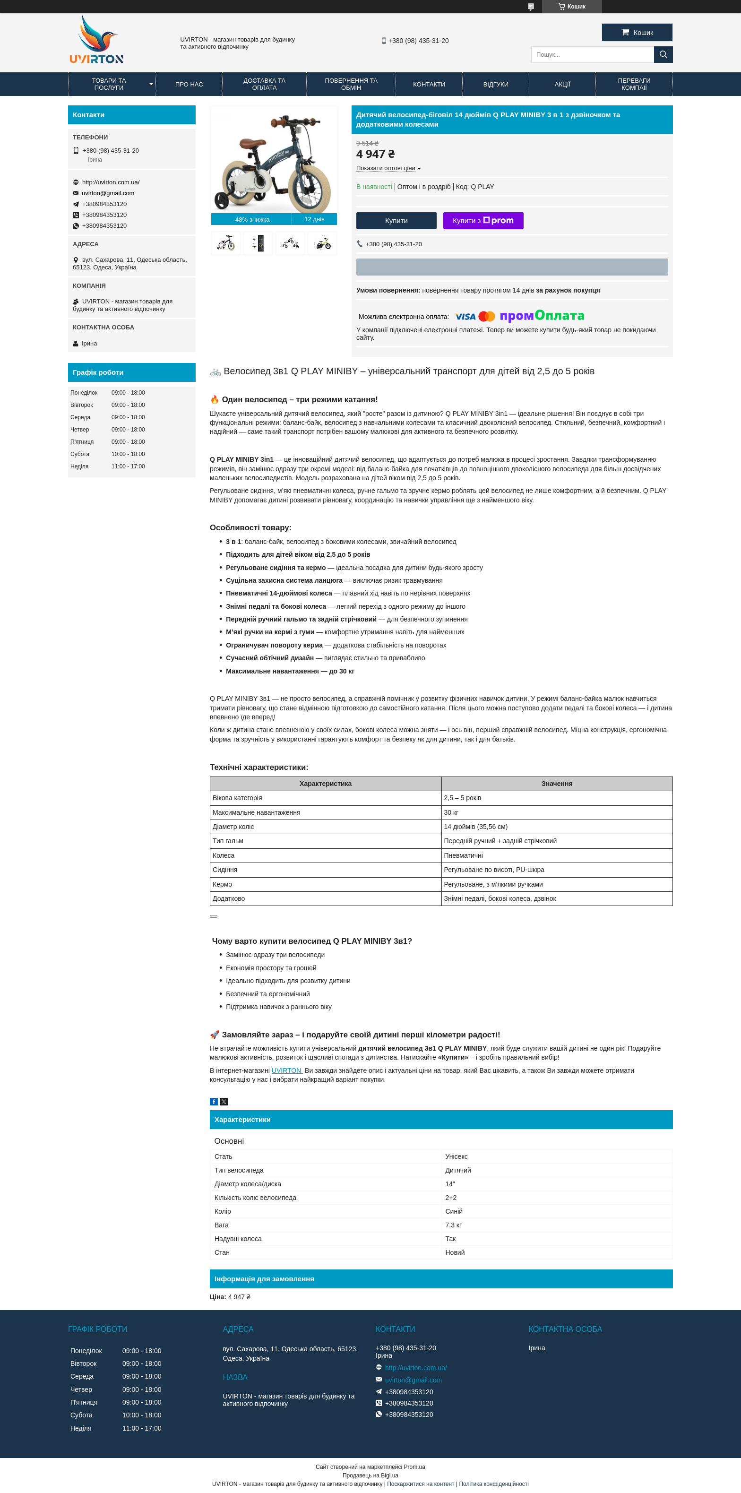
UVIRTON (287, 1070)
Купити (396, 220)
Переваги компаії (634, 84)
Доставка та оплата (264, 84)
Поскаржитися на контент (420, 1484)
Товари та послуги (109, 84)
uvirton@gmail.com (108, 193)
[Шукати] (663, 54)
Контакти (429, 84)
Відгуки (495, 84)
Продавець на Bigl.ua (370, 1475)
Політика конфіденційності (494, 1484)
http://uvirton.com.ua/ (110, 182)
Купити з (483, 220)
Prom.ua (414, 1467)
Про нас (189, 84)
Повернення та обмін (351, 84)
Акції (562, 84)
